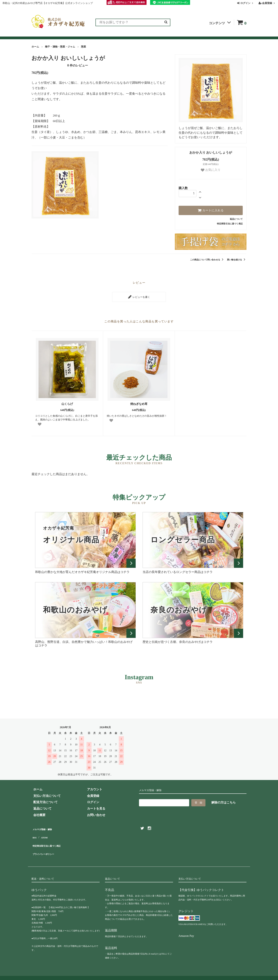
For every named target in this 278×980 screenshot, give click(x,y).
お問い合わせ (166, 34)
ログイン (245, 3)
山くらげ (67, 402)
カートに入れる (211, 210)
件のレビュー (77, 65)
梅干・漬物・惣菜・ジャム (60, 46)
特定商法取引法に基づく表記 (51, 839)
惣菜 (83, 46)
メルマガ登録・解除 (45, 827)
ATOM (44, 833)
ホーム (35, 46)
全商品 (36, 34)
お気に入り (210, 170)
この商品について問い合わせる (207, 259)
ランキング (53, 34)
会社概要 (186, 34)
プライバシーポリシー (47, 846)
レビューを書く (139, 296)
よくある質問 (142, 34)
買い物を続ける (236, 259)
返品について (236, 219)
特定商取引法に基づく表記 (230, 223)
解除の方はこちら (223, 800)
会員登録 (267, 3)
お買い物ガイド (117, 34)
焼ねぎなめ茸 (138, 402)
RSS (34, 833)
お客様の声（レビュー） (84, 34)
